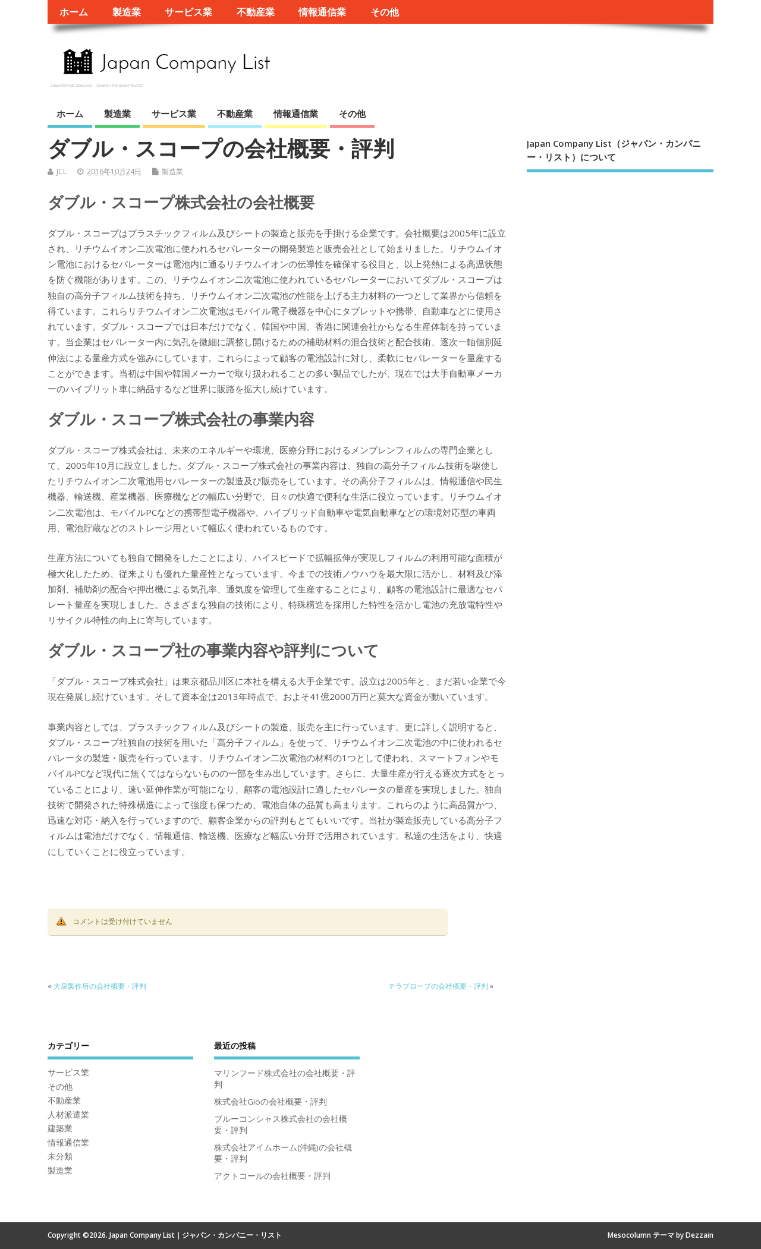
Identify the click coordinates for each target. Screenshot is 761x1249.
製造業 (126, 11)
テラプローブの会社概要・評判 (438, 986)
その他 (384, 11)
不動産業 (256, 11)
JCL (61, 171)
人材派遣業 (68, 1114)
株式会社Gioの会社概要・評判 (270, 1101)
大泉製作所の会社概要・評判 (100, 986)
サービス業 (188, 11)
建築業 (60, 1128)
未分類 (60, 1156)
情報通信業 (322, 11)
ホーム (73, 11)
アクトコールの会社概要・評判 (272, 1176)
